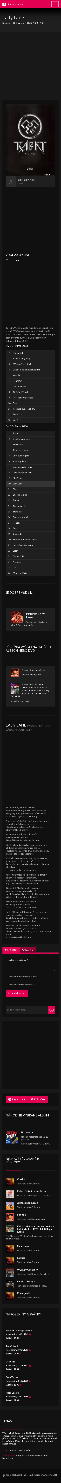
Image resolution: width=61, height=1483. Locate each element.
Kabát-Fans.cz (16, 4)
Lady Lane (36, 674)
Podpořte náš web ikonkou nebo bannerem (25, 1456)
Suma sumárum (37, 670)
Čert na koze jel (25, 625)
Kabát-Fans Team (23, 1475)
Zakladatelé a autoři (20, 1450)
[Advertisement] (30, 66)
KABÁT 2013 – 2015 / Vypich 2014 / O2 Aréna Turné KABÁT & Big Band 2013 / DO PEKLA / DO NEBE (30, 690)
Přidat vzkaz (28, 950)
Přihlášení (38, 1099)
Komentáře (11, 949)
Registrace (16, 1099)
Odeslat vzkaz (17, 993)
